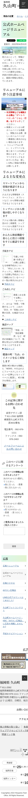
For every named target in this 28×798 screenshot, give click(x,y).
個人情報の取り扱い (10, 727)
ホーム (20, 16)
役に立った (9, 484)
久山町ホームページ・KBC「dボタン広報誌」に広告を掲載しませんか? (13, 622)
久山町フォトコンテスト (13, 609)
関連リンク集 (8, 734)
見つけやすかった (12, 509)
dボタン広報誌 (9, 590)
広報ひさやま (9, 583)
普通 (19, 484)
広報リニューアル (11, 566)
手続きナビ (9, 284)
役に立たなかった (12, 487)
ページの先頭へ (24, 678)
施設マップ (9, 349)
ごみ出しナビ (10, 319)
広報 (5, 558)
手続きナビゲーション (13, 633)
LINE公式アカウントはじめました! (13, 598)
